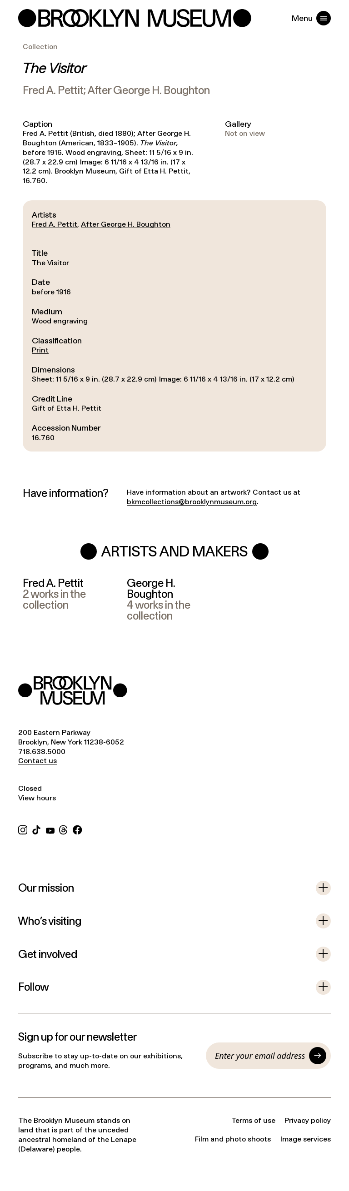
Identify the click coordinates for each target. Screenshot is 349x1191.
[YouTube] (50, 828)
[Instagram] (22, 828)
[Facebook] (77, 828)
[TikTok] (36, 828)
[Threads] (63, 828)
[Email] (259, 1055)
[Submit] (317, 1055)
